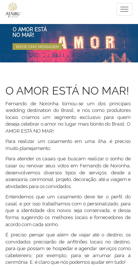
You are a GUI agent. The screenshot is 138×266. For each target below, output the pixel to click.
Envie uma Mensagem (37, 47)
